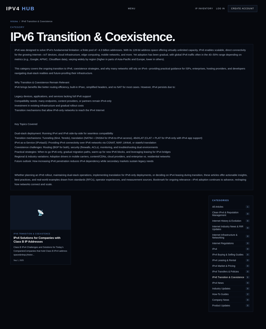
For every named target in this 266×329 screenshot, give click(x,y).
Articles (14, 21)
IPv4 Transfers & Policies (231, 271)
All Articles (231, 206)
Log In (220, 8)
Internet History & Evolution (231, 220)
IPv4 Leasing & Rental (231, 260)
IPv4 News (231, 283)
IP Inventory (204, 8)
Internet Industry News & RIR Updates (231, 228)
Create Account (242, 8)
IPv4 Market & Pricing (231, 266)
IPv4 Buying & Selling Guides (231, 254)
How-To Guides (231, 294)
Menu (131, 8)
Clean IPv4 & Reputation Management (231, 214)
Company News (231, 299)
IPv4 (20, 8)
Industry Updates (231, 288)
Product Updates (231, 305)
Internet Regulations (231, 243)
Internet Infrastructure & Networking (231, 236)
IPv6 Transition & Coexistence (231, 277)
